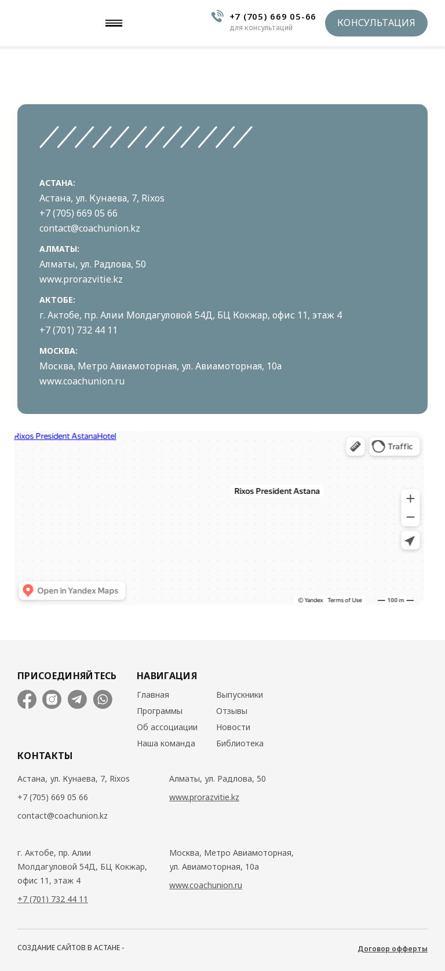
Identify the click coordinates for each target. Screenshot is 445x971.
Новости (233, 727)
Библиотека (240, 743)
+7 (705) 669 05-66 (273, 16)
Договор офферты (393, 949)
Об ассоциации (167, 727)
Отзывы (231, 711)
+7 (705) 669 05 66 (78, 213)
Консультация (376, 22)
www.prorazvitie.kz (81, 279)
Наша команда (166, 743)
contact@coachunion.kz (89, 228)
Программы (160, 711)
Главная (153, 695)
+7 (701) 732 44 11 (78, 330)
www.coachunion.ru (82, 381)
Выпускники (239, 695)
